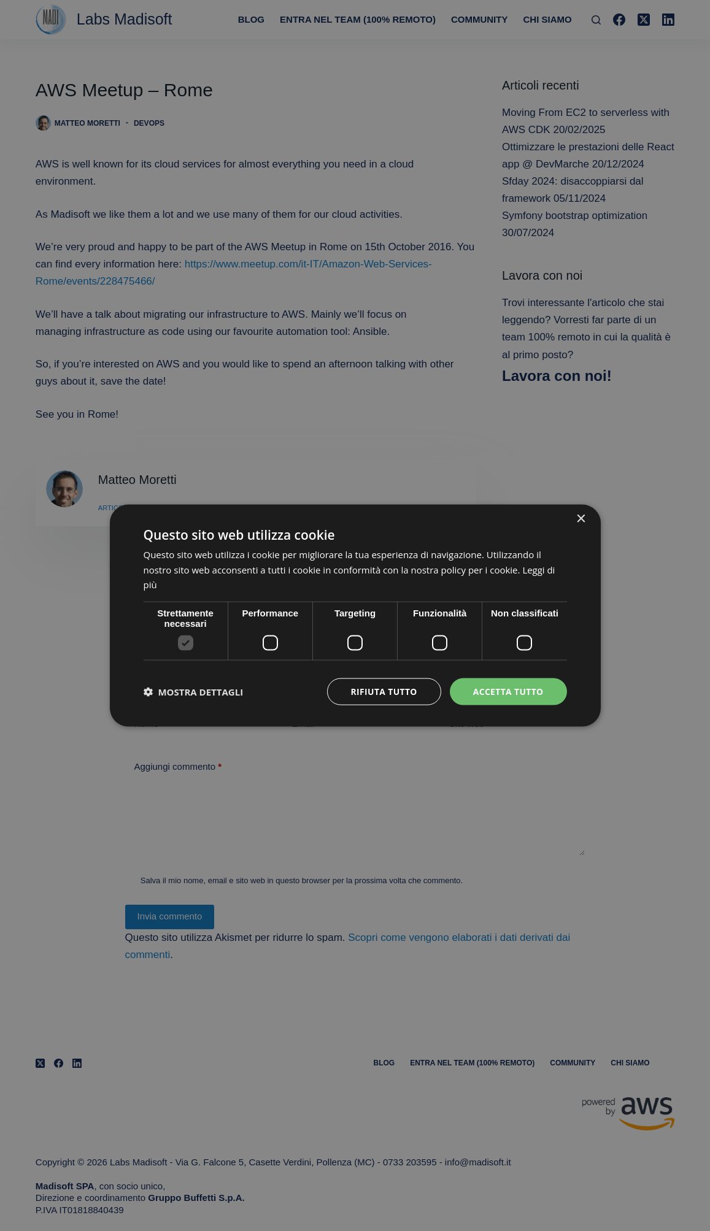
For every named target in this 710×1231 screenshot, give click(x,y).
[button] (194, 692)
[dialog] (355, 615)
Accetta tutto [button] (507, 691)
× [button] (580, 518)
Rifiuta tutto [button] (382, 691)
